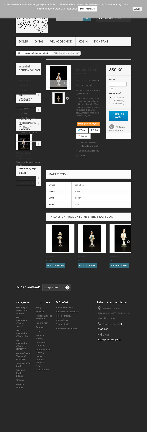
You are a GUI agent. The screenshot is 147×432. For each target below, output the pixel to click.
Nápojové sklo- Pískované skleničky (26, 149)
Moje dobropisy (63, 340)
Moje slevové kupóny (66, 352)
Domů (23, 41)
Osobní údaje (62, 348)
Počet (112, 79)
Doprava (25, 204)
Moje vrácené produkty (67, 336)
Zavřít (137, 9)
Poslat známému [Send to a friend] (89, 144)
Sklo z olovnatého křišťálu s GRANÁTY (24, 131)
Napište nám (42, 347)
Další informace (87, 9)
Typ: (78, 85)
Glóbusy (23, 178)
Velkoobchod (61, 41)
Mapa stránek (42, 394)
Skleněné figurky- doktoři (27, 170)
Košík (83, 41)
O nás (39, 41)
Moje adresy (62, 344)
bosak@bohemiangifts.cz (109, 364)
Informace (25, 195)
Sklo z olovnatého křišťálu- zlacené (27, 100)
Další (67, 98)
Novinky (40, 336)
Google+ (83, 136)
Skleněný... (52, 256)
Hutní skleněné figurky (26, 161)
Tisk (83, 155)
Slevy (38, 332)
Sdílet (94, 130)
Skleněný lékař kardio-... (23, 275)
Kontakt (101, 41)
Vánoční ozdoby (27, 183)
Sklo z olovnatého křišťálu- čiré (25, 115)
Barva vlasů (115, 93)
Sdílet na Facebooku (89, 151)
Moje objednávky (64, 332)
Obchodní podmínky (30, 218)
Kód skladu (81, 80)
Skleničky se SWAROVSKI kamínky (25, 85)
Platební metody (29, 214)
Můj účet (62, 326)
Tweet (82, 130)
